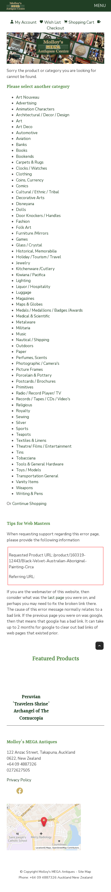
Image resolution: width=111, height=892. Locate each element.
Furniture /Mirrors (32, 233)
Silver (21, 422)
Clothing (24, 174)
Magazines (25, 298)
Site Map (84, 871)
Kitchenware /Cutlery (35, 268)
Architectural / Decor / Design (42, 115)
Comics (22, 186)
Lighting (23, 280)
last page (56, 597)
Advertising (26, 103)
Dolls (21, 209)
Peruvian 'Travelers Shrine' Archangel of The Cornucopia (31, 708)
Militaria (23, 328)
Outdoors (24, 346)
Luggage (23, 292)
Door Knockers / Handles (38, 215)
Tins (20, 452)
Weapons (24, 488)
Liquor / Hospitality (33, 286)
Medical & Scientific (33, 316)
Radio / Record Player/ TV (38, 393)
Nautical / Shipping (32, 340)
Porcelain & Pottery (34, 375)
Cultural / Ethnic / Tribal (37, 192)
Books (21, 150)
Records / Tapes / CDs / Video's (43, 399)
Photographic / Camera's (37, 363)
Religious (24, 405)
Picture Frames (29, 369)
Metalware (25, 322)
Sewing (22, 417)
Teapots (23, 434)
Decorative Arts (30, 197)
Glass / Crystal (29, 245)
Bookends (25, 156)
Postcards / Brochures (36, 381)
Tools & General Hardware (39, 464)
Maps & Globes (29, 304)
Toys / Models (28, 470)
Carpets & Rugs (30, 162)
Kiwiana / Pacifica (30, 275)
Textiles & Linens (31, 440)
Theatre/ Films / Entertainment (44, 446)
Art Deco (24, 126)
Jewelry (23, 263)
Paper (21, 351)
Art (19, 121)
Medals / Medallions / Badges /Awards (49, 310)
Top (99, 646)
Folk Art (23, 227)
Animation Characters (35, 109)
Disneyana (25, 204)
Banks (21, 144)
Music (21, 334)
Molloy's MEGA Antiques (57, 871)
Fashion (23, 221)
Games (22, 239)
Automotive (27, 133)
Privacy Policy (19, 780)
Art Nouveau (27, 97)
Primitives (24, 387)
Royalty (23, 411)
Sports (22, 428)
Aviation (23, 138)
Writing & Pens (29, 493)
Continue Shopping (29, 503)
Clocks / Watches (31, 168)
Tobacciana (25, 458)
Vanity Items (27, 482)
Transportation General (37, 476)
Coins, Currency (30, 180)
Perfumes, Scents (31, 357)
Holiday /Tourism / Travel (38, 257)
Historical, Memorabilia (36, 251)
